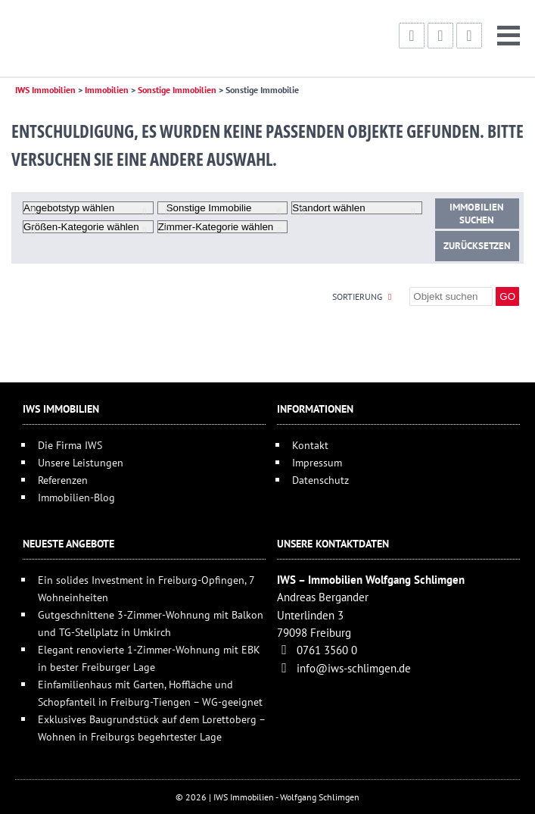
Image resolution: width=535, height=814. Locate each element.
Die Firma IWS (70, 445)
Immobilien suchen (476, 213)
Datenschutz (320, 479)
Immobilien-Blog (76, 497)
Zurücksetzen (477, 245)
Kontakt (310, 445)
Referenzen (63, 479)
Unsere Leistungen (80, 462)
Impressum (317, 462)
